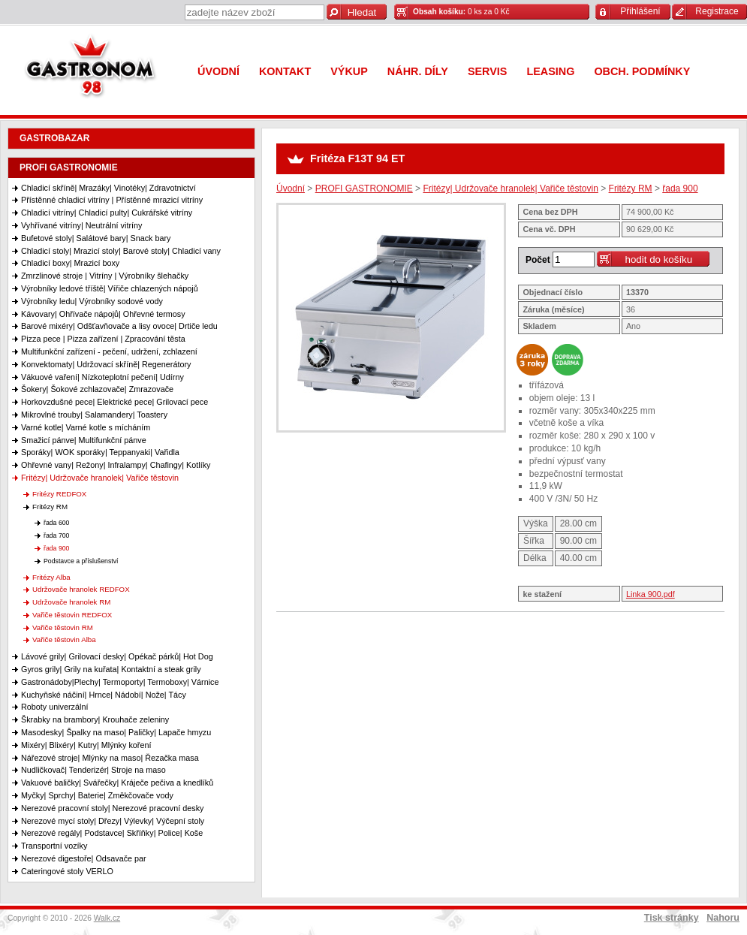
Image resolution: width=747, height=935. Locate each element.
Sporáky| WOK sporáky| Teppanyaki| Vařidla (100, 452)
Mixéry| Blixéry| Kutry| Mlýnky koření (86, 745)
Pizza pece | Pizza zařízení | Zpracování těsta (103, 338)
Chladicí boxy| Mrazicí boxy (70, 262)
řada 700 (56, 535)
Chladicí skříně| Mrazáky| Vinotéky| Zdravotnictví (108, 187)
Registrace (716, 11)
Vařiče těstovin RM (62, 627)
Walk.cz (107, 918)
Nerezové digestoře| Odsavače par (83, 858)
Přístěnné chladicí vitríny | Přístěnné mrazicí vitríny (112, 199)
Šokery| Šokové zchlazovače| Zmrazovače (97, 389)
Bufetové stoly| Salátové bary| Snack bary (95, 238)
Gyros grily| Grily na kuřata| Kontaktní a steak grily (111, 669)
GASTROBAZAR (54, 138)
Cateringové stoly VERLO (67, 871)
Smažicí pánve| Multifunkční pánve (83, 440)
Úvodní (290, 188)
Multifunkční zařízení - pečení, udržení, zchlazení (109, 351)
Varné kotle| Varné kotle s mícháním (85, 427)
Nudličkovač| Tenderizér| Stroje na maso (93, 769)
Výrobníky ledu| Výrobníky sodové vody (92, 301)
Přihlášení (640, 11)
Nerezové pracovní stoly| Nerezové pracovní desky (112, 808)
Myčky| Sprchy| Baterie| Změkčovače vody (97, 795)
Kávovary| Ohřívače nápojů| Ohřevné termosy (103, 313)
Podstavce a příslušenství (81, 561)
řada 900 (56, 548)
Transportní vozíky (54, 845)
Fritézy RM (50, 506)
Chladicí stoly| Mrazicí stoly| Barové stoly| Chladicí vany (121, 250)
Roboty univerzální (54, 706)
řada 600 (56, 522)
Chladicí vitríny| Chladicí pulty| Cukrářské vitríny (106, 212)
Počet (538, 260)
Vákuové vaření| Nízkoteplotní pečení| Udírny (102, 377)
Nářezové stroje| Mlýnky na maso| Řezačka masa (110, 757)
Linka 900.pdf (650, 594)
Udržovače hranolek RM (71, 602)
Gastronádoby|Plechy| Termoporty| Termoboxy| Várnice (119, 681)
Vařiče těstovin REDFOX (72, 615)
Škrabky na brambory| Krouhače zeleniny (95, 719)
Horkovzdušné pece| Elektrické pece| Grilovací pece (114, 401)
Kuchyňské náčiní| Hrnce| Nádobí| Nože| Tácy (103, 694)
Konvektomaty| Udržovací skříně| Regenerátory (106, 364)
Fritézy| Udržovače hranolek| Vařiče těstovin (100, 477)
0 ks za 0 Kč (461, 12)
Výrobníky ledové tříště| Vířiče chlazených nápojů (109, 288)
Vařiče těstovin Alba (64, 639)
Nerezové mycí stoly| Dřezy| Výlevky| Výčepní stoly (112, 820)
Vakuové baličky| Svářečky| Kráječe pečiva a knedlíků (117, 782)
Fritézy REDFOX (59, 494)
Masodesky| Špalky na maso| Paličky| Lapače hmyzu (116, 732)
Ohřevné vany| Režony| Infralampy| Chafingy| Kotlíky (115, 464)
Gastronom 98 (94, 69)
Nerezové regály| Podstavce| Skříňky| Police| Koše (112, 832)
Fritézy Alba (51, 577)
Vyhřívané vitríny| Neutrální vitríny (81, 225)
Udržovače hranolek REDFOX (81, 589)
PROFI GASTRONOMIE (69, 167)
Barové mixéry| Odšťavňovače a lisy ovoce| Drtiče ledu (119, 325)
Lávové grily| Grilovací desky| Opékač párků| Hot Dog (117, 656)
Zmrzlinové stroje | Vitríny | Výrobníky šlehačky (104, 275)
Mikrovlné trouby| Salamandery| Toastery (94, 414)
